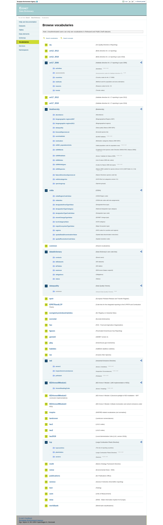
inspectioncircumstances (64, 371)
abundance (59, 115)
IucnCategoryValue (62, 222)
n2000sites (59, 160)
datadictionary (55, 252)
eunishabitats (60, 136)
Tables (21, 30)
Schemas (22, 38)
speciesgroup (60, 183)
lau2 (51, 430)
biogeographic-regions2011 (65, 123)
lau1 (51, 424)
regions (58, 230)
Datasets (22, 26)
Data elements (24, 34)
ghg (51, 343)
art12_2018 (54, 57)
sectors (58, 457)
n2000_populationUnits (64, 145)
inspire (52, 412)
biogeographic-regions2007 (65, 119)
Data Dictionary (35, 17)
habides (52, 349)
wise (51, 500)
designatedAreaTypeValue (64, 205)
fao (50, 325)
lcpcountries (60, 448)
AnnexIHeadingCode (63, 388)
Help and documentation (28, 22)
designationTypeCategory (64, 209)
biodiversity (54, 109)
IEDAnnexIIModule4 (57, 404)
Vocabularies (24, 42)
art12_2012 (54, 51)
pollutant (59, 375)
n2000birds (59, 150)
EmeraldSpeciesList (62, 132)
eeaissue (59, 270)
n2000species (60, 169)
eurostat (52, 319)
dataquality (59, 128)
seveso (52, 482)
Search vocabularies (52, 38)
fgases (52, 331)
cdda (51, 190)
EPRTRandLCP (55, 305)
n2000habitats (60, 156)
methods (59, 82)
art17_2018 (54, 103)
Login (126, 1)
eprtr (51, 299)
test (51, 488)
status (58, 279)
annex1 (58, 366)
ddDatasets (59, 262)
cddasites (59, 200)
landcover (53, 418)
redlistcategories (61, 179)
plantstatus (59, 452)
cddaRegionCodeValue (63, 196)
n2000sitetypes (61, 164)
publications (54, 476)
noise (51, 470)
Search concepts (68, 38)
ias (50, 355)
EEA (28, 1)
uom (51, 494)
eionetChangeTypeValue (64, 217)
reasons (58, 86)
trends (58, 90)
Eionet (28, 17)
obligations (59, 274)
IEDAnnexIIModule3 (57, 396)
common (53, 246)
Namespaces (23, 50)
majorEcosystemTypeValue (65, 226)
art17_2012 (54, 97)
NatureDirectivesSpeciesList (65, 175)
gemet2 (52, 337)
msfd (51, 464)
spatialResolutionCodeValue (65, 239)
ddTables (59, 266)
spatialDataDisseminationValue (66, 234)
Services (22, 46)
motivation (59, 141)
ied (50, 361)
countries (59, 77)
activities (59, 68)
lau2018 (52, 436)
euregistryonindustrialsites (61, 313)
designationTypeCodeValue (65, 213)
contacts (59, 257)
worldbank (53, 506)
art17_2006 (54, 63)
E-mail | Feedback (25, 518)
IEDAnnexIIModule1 (57, 383)
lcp (50, 442)
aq (50, 45)
